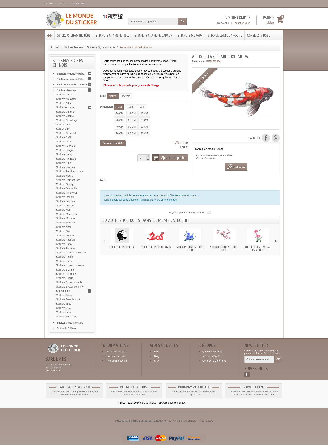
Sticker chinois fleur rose (223, 248)
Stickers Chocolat (66, 133)
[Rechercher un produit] (153, 21)
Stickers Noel (63, 227)
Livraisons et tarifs (116, 351)
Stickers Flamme (65, 167)
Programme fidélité (116, 360)
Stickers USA (63, 308)
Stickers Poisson (65, 248)
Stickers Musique (65, 218)
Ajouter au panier (169, 157)
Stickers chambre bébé (73, 35)
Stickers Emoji (64, 154)
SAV (156, 360)
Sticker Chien (63, 128)
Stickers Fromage (66, 158)
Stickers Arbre (64, 103)
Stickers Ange (64, 94)
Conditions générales (214, 360)
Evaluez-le (236, 166)
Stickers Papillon (65, 239)
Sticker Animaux (65, 107)
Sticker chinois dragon (156, 247)
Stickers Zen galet (66, 316)
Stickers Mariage (65, 222)
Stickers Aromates (66, 99)
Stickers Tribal (64, 303)
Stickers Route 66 (66, 273)
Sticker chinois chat (122, 247)
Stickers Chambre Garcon (153, 35)
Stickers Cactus (65, 116)
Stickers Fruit (63, 162)
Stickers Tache (64, 295)
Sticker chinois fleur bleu (190, 248)
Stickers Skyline (65, 269)
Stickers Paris (64, 261)
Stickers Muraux (190, 35)
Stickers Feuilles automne (70, 171)
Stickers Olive (64, 231)
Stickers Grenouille (66, 188)
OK (182, 21)
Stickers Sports (64, 278)
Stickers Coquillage (67, 120)
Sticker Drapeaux (66, 145)
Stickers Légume (65, 201)
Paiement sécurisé (116, 356)
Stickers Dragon (65, 150)
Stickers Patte (64, 243)
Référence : (199, 61)
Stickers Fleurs (64, 175)
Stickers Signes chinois (69, 282)
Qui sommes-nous (212, 351)
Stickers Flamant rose (68, 180)
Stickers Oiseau (65, 235)
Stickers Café (63, 137)
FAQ (156, 351)
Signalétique (63, 290)
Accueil (55, 47)
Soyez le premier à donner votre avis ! (190, 212)
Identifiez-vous (242, 23)
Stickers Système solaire (70, 286)
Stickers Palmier (65, 256)
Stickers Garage (65, 184)
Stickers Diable (64, 141)
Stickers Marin (64, 209)
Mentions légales (211, 356)
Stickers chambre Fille (112, 35)
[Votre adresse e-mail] (259, 359)
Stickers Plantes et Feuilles (71, 252)
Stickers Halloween (67, 192)
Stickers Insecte (65, 197)
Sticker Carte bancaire (225, 35)
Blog (156, 356)
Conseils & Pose (258, 35)
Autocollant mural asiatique (258, 248)
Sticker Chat (63, 124)
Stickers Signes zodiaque (70, 265)
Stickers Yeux (63, 312)
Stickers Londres (65, 205)
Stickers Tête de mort (68, 299)
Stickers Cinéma (65, 111)
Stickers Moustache (67, 214)
